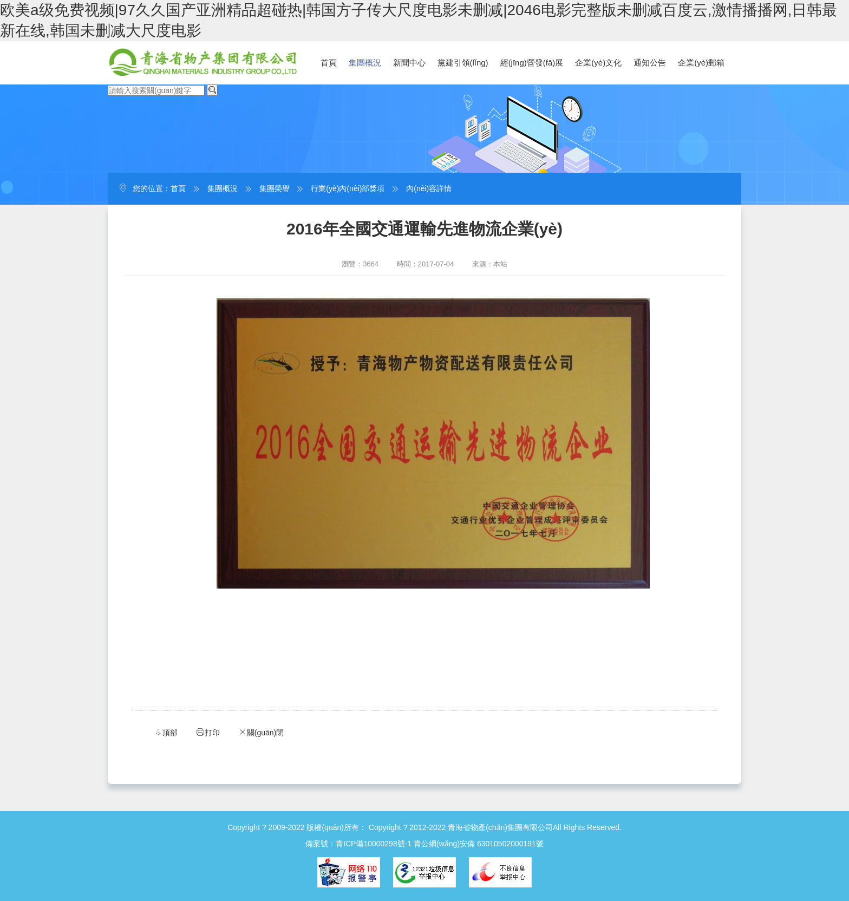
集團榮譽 (274, 188)
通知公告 (650, 62)
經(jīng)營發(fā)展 (532, 62)
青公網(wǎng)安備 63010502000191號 (479, 843)
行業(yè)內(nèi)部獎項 (347, 188)
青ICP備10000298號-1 (374, 843)
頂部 (166, 732)
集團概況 (365, 62)
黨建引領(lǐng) (462, 62)
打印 (208, 732)
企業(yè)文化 (598, 62)
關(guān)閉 (261, 732)
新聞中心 (409, 62)
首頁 (329, 62)
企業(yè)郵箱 (701, 62)
